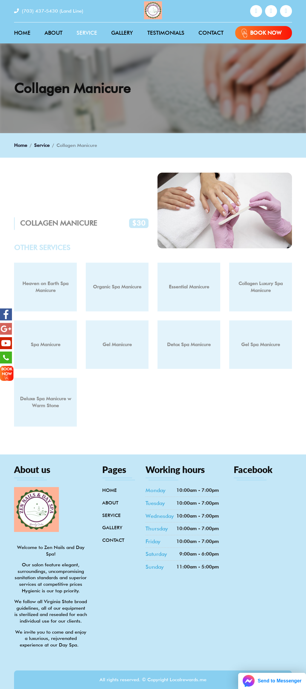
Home (22, 33)
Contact (211, 33)
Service (86, 33)
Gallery (122, 33)
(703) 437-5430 (48, 11)
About (53, 33)
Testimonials (165, 33)
